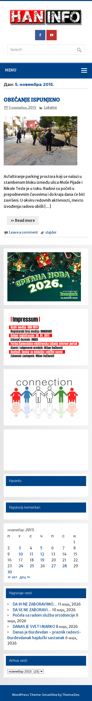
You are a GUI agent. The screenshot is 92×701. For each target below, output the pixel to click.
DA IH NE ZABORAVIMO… (35, 604)
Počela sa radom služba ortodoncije (44, 615)
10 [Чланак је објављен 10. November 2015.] (21, 554)
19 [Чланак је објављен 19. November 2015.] (42, 560)
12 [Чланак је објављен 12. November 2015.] (42, 554)
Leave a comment (23, 232)
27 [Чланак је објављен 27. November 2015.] (53, 566)
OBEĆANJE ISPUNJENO (32, 100)
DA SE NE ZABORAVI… (32, 610)
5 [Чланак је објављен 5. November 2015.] (41, 548)
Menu (10, 70)
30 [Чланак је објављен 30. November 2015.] (9, 572)
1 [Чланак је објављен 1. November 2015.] (74, 542)
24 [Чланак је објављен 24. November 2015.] (21, 566)
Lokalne (50, 108)
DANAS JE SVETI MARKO (34, 626)
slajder (51, 232)
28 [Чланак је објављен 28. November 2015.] (64, 566)
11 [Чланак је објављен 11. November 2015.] (31, 554)
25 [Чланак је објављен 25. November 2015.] (32, 566)
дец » (25, 577)
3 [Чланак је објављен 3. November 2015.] (20, 548)
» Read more (23, 220)
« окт (12, 577)
